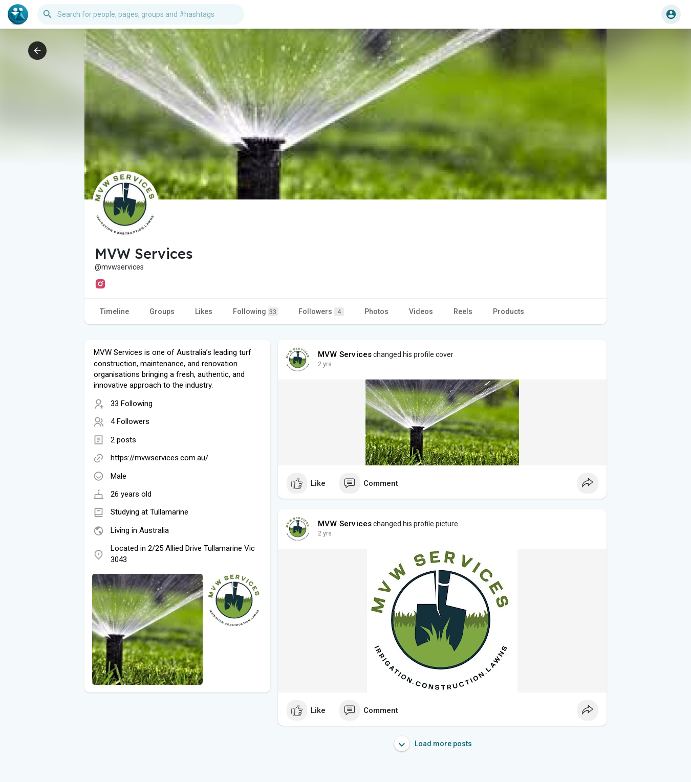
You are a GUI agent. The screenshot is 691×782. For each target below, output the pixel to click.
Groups (162, 311)
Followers (321, 311)
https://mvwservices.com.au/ (159, 457)
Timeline (114, 311)
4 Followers (130, 421)
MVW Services (345, 354)
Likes (203, 311)
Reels (463, 311)
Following (255, 311)
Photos (376, 311)
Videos (421, 311)
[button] (140, 14)
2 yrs (325, 364)
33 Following (132, 403)
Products (508, 311)
